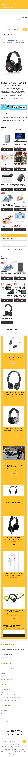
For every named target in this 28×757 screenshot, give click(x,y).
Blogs (21, 731)
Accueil (2, 33)
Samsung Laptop (18, 746)
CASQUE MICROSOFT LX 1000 (13, 502)
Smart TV (18, 754)
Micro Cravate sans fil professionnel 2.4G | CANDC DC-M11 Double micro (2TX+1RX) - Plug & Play (7, 296)
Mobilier (3, 676)
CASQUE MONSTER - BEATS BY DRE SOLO (14, 392)
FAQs (2, 718)
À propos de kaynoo (14, 730)
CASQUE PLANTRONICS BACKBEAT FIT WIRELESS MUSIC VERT (14, 611)
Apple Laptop (5, 746)
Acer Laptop (11, 746)
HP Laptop (18, 749)
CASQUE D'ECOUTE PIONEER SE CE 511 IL (13, 573)
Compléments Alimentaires (7, 679)
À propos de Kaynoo (5, 689)
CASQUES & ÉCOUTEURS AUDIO (8, 34)
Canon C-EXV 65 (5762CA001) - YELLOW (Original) (6, 165)
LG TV (13, 751)
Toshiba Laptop (6, 749)
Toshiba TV (4, 753)
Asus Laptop (22, 748)
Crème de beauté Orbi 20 (7, 225)
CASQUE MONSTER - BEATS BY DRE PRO (13, 428)
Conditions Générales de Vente (8, 694)
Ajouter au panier (7, 149)
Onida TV (24, 751)
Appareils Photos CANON (19, 741)
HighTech (3, 673)
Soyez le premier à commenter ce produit (10, 101)
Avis (4, 242)
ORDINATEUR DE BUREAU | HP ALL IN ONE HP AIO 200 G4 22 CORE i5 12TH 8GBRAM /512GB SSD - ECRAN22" (20, 145)
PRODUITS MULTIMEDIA (11, 33)
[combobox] (16, 29)
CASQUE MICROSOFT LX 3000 (13, 537)
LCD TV (24, 753)
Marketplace (5, 4)
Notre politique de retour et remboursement (10, 697)
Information (19, 733)
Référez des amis (19, 40)
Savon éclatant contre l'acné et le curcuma (19, 204)
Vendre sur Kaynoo (14, 4)
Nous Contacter (4, 716)
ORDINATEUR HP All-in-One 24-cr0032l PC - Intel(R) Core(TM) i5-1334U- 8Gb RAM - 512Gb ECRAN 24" (20, 224)
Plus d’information (8, 238)
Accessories (15, 748)
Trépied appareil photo (14, 744)
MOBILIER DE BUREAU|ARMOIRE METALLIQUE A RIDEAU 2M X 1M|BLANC (7, 145)
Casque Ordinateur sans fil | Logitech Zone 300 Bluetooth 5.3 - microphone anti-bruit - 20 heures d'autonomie (7, 317)
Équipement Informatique (7, 668)
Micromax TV (15, 753)
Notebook (23, 749)
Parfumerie (3, 670)
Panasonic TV (18, 751)
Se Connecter (4, 710)
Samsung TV (8, 751)
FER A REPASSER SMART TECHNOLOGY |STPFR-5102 (7, 205)
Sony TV (3, 751)
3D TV (14, 754)
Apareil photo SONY (6, 742)
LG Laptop (13, 749)
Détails (5, 235)
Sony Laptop (9, 748)
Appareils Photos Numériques (18, 742)
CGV (2, 713)
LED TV (20, 753)
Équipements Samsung (8, 741)
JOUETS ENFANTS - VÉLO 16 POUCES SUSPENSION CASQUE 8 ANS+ (14, 465)
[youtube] (6, 658)
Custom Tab (6, 245)
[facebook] (2, 658)
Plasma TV (10, 754)
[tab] (14, 235)
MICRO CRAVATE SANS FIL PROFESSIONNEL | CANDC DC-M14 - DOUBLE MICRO (20, 296)
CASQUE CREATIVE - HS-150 (13, 355)
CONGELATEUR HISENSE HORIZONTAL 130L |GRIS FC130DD (19, 274)
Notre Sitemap (4, 721)
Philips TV (10, 753)
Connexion (4, 7)
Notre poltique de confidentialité (8, 700)
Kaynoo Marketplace (5, 692)
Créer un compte (13, 7)
